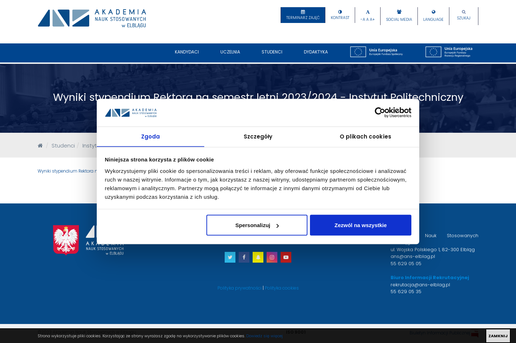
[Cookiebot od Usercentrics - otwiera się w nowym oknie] (380, 112)
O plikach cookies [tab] (365, 136)
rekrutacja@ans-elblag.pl (420, 284)
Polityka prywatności (240, 288)
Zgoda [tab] (150, 136)
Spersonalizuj (257, 225)
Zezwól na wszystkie (360, 225)
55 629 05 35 (406, 291)
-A (362, 19)
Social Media (399, 19)
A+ (372, 19)
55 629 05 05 (406, 263)
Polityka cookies (282, 288)
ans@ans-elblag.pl (413, 256)
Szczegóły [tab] (258, 136)
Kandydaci (187, 55)
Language (433, 19)
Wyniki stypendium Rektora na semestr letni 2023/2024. (95, 171)
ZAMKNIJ (498, 336)
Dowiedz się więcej (264, 336)
